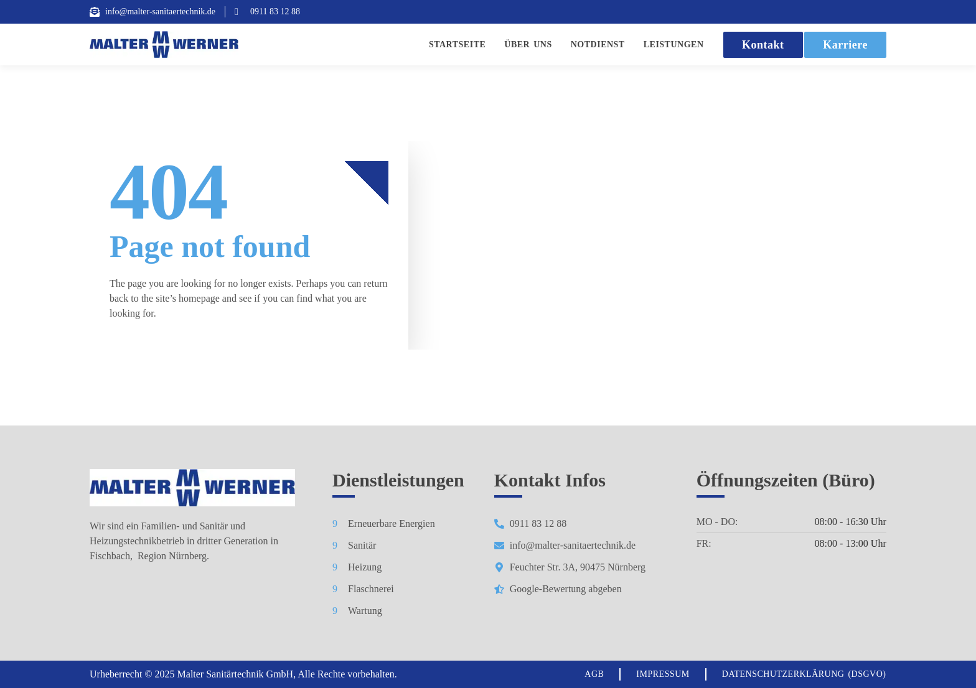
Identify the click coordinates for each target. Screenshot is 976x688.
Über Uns (527, 44)
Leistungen (674, 44)
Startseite (457, 44)
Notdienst (598, 44)
